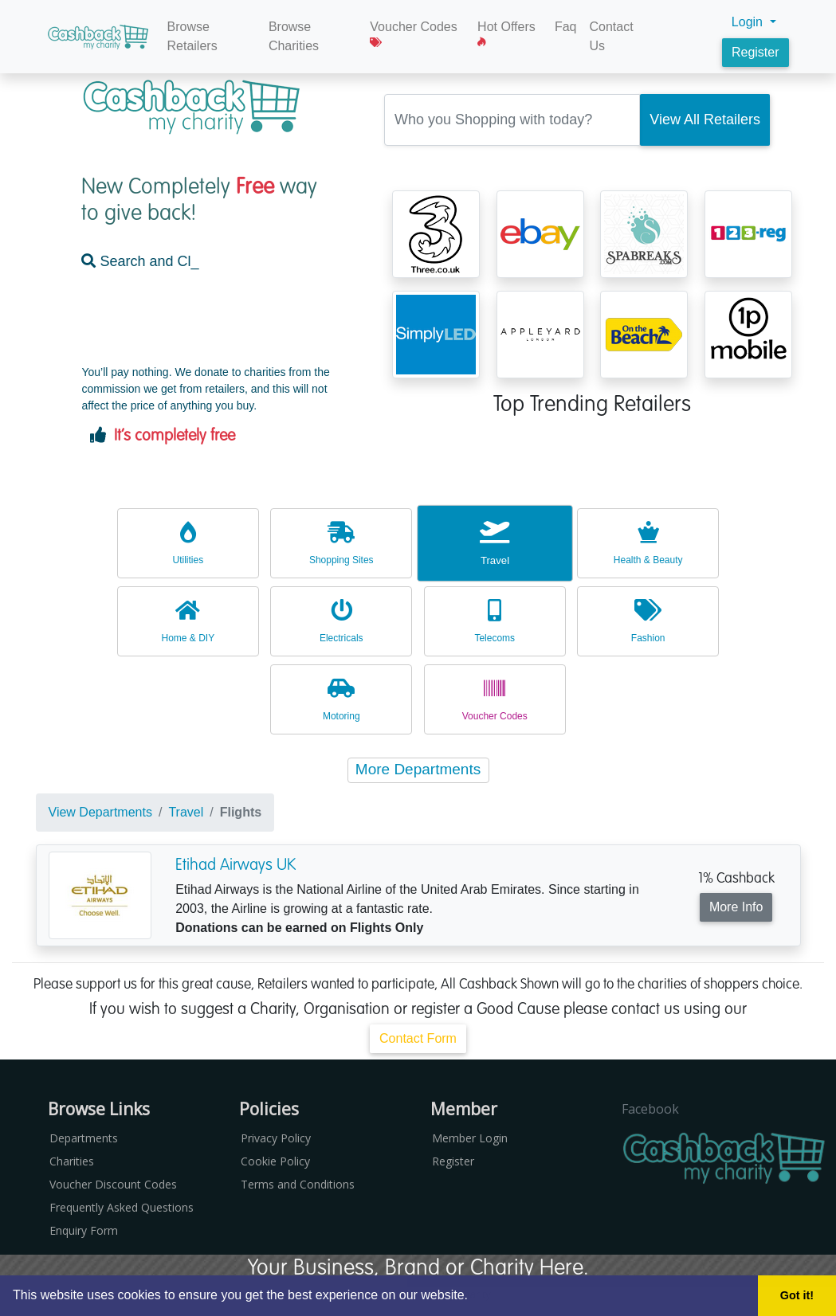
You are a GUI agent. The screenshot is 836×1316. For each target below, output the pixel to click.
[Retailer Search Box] (512, 120)
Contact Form (418, 1038)
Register (755, 52)
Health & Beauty (648, 543)
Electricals (341, 621)
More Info (736, 907)
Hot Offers (506, 34)
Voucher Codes (413, 34)
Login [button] (749, 22)
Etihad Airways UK (235, 864)
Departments (83, 1138)
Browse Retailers (192, 36)
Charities (71, 1161)
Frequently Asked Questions (121, 1207)
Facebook (650, 1109)
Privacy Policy (276, 1138)
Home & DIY (188, 621)
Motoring (341, 699)
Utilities (188, 543)
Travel (495, 542)
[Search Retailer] (705, 120)
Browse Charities (294, 36)
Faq (566, 26)
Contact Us (612, 36)
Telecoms (495, 621)
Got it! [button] (797, 1295)
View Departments (100, 812)
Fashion (648, 621)
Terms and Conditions (298, 1184)
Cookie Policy (275, 1161)
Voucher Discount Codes (113, 1184)
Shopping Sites (341, 543)
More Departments (418, 769)
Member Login (470, 1138)
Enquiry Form (83, 1230)
